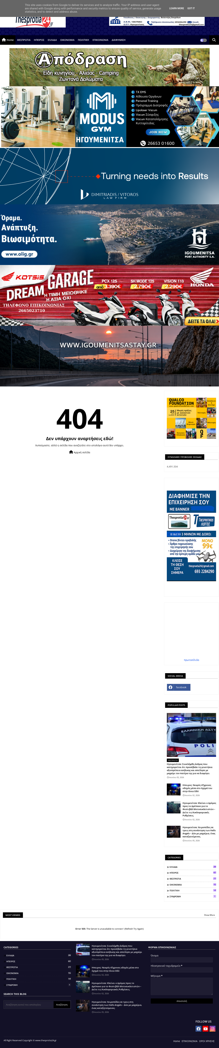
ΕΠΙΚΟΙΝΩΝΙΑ (100, 40)
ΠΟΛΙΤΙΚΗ (83, 40)
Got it (191, 8)
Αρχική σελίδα (79, 452)
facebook (181, 687)
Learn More (176, 8)
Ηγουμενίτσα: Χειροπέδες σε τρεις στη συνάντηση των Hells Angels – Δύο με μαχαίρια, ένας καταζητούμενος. (199, 832)
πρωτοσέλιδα (191, 660)
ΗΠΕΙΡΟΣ (39, 40)
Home (10, 40)
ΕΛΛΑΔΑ (52, 40)
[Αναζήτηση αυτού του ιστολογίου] (29, 1004)
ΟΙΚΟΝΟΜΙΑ (67, 40)
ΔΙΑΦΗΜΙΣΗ (119, 40)
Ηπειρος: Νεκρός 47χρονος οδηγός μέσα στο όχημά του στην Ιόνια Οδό (197, 788)
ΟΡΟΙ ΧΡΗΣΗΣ (207, 1041)
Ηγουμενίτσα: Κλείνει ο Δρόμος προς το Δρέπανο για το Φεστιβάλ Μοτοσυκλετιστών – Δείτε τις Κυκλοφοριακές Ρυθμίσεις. (199, 809)
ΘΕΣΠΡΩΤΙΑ (23, 40)
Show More (209, 915)
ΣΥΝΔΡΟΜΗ (193, 896)
